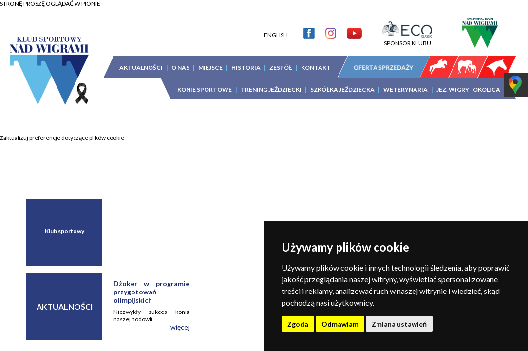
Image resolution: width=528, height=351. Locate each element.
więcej (179, 327)
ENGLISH (276, 27)
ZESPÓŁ (280, 60)
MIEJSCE (210, 60)
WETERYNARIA (405, 82)
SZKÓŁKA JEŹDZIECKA (342, 82)
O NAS (180, 60)
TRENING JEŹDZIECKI (271, 82)
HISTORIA (246, 60)
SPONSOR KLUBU (407, 32)
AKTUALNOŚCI (141, 60)
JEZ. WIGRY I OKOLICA (468, 82)
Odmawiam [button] (339, 324)
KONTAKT (316, 60)
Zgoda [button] (297, 324)
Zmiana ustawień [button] (399, 324)
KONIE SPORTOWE (204, 82)
